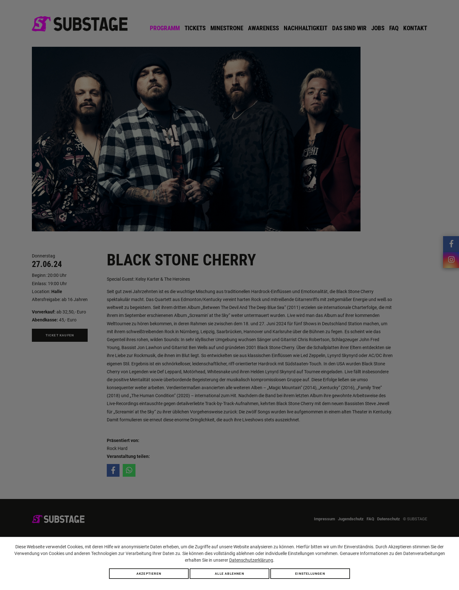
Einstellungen (310, 573)
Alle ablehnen (229, 573)
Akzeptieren (148, 573)
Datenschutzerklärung (251, 560)
